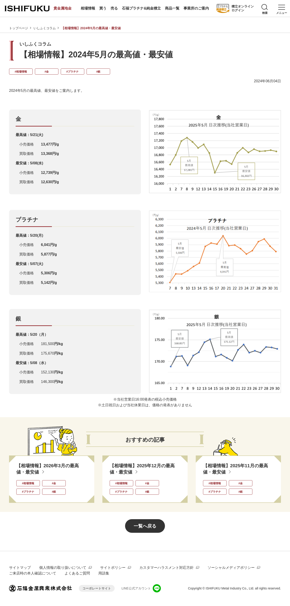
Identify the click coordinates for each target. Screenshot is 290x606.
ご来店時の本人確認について (32, 573)
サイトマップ (20, 567)
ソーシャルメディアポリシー (231, 567)
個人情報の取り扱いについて (62, 567)
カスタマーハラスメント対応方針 (166, 567)
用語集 (103, 573)
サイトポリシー (113, 567)
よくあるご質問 (77, 573)
